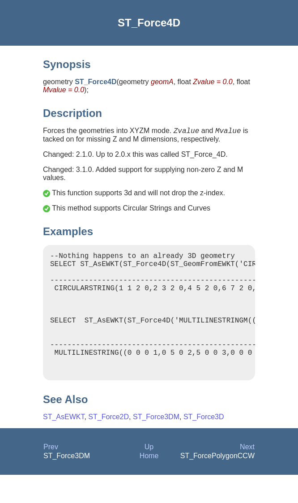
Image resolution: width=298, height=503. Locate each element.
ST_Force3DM (156, 445)
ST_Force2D (108, 445)
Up (149, 475)
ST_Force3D (203, 445)
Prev (50, 475)
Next (247, 475)
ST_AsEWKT (63, 445)
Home (149, 484)
